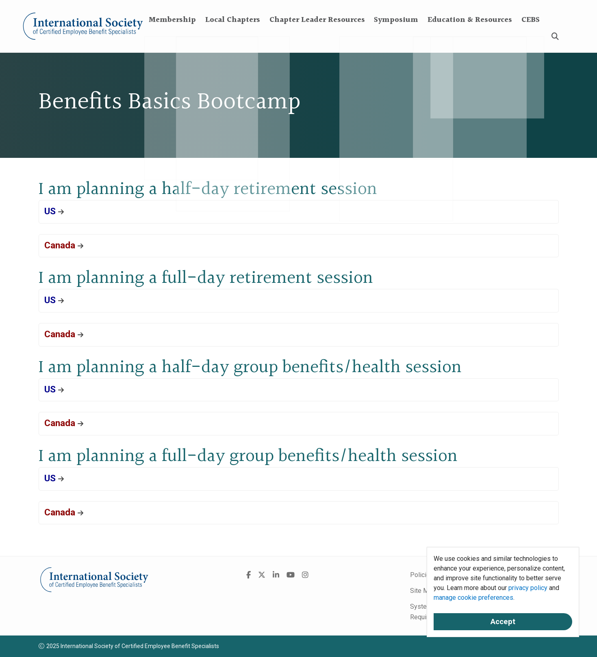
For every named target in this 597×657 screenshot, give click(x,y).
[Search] (555, 36)
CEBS (530, 36)
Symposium (396, 36)
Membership (172, 36)
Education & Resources (470, 36)
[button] (299, 212)
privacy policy (527, 588)
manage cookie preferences (473, 597)
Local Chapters (232, 36)
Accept (503, 621)
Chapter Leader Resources (317, 36)
